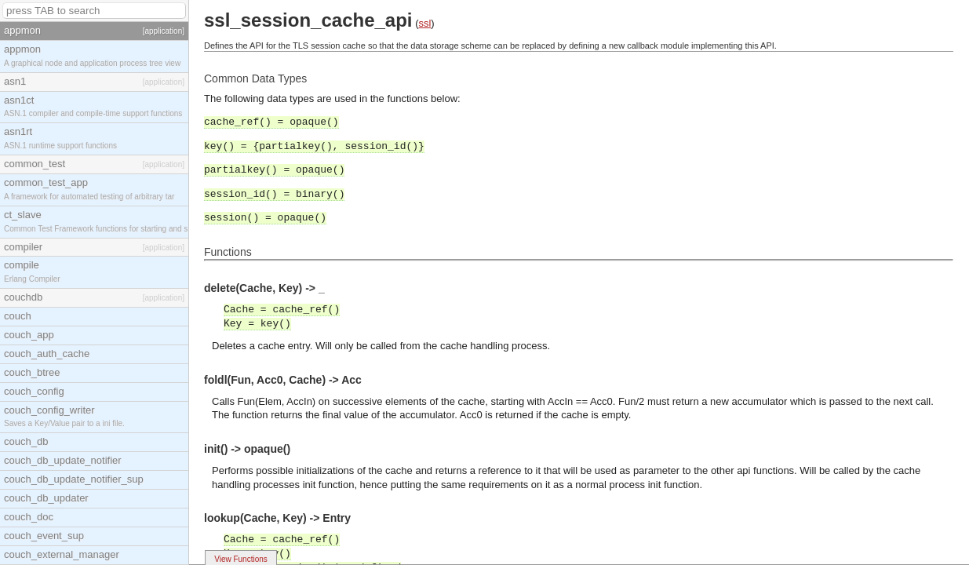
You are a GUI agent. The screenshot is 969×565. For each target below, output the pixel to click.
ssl (424, 23)
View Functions (241, 559)
